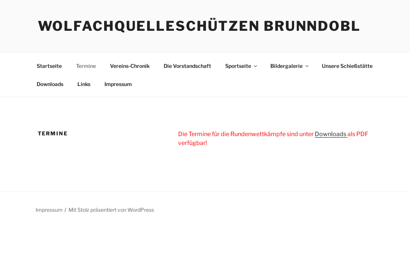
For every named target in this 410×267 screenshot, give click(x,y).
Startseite (49, 66)
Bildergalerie (290, 66)
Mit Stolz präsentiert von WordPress (111, 210)
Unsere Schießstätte (347, 66)
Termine (86, 66)
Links (83, 84)
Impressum (118, 84)
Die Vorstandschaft (187, 66)
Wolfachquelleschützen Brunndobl (199, 26)
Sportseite (241, 66)
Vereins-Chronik (130, 66)
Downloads (50, 84)
